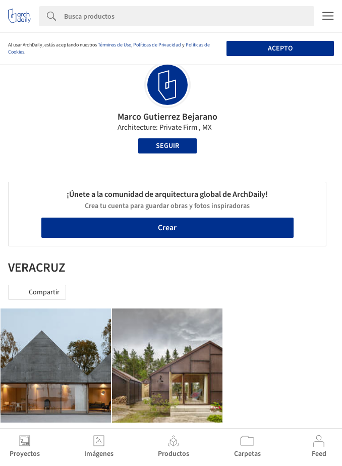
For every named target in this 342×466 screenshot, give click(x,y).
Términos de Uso (114, 44)
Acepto (280, 48)
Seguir (167, 146)
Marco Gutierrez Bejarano (167, 117)
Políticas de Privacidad (157, 44)
